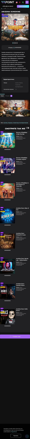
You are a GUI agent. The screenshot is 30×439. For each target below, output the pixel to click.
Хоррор (10, 122)
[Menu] (27, 2)
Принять (15, 435)
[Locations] (16, 2)
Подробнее (14, 431)
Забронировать (23, 6)
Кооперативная (23, 122)
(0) (14, 47)
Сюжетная (16, 122)
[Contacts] (22, 2)
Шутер (6, 122)
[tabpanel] (15, 27)
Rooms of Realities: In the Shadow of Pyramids (22, 184)
